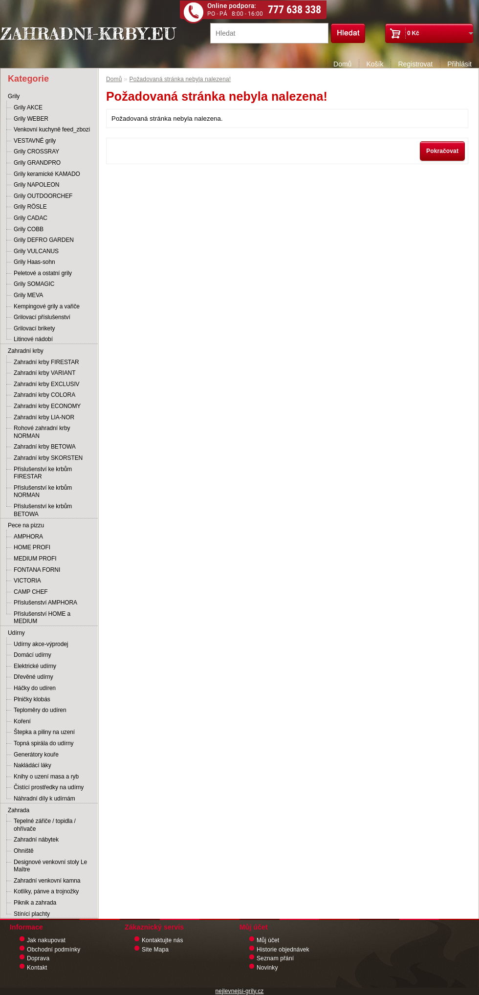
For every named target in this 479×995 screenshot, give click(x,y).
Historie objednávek (283, 949)
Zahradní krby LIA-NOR (44, 417)
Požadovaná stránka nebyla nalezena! (180, 79)
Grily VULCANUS (36, 251)
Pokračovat (442, 151)
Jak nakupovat (46, 940)
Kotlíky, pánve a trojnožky (46, 891)
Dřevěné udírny (33, 676)
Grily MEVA (28, 295)
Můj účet (268, 940)
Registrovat (415, 64)
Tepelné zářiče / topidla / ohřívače (45, 825)
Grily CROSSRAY (36, 151)
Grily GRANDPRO (37, 162)
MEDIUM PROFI (35, 558)
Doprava (38, 958)
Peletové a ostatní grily (43, 273)
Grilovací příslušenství (42, 317)
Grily (14, 96)
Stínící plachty (32, 913)
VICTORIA (27, 580)
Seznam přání (275, 958)
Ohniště (24, 850)
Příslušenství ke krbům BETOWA (43, 510)
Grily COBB (29, 229)
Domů (342, 64)
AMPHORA (28, 536)
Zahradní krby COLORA (44, 394)
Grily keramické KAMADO (47, 174)
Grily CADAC (30, 218)
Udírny (16, 632)
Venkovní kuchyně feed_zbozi (52, 129)
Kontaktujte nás (162, 940)
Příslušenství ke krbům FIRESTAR (43, 473)
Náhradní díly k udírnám (44, 798)
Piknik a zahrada (35, 902)
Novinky (267, 967)
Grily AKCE (28, 107)
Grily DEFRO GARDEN (44, 240)
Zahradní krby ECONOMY (47, 406)
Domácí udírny (32, 654)
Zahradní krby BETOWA (45, 446)
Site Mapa (155, 949)
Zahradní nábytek (36, 839)
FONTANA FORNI (37, 569)
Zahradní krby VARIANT (44, 372)
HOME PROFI (32, 547)
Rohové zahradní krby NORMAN (42, 432)
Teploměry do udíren (40, 710)
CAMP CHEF (31, 591)
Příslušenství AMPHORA (45, 602)
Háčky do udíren (35, 688)
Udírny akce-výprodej (41, 644)
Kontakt (37, 967)
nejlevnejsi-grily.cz (240, 991)
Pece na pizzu (26, 525)
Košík (374, 64)
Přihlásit (459, 64)
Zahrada (18, 810)
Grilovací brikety (34, 328)
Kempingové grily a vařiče (47, 306)
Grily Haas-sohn (34, 262)
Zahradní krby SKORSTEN (48, 457)
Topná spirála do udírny (43, 743)
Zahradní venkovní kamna (47, 880)
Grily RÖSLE (30, 206)
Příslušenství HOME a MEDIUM (42, 617)
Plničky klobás (32, 699)
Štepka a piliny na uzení (44, 732)
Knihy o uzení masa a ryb (46, 776)
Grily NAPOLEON (36, 184)
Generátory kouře (36, 754)
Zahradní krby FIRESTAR (46, 362)
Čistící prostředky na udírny (49, 787)
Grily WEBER (31, 118)
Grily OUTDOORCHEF (43, 196)
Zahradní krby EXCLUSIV (47, 384)
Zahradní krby (26, 350)
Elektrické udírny (35, 666)
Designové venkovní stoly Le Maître (50, 866)
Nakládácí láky (32, 765)
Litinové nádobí (33, 339)
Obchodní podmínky (53, 949)
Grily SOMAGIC (34, 284)
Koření (22, 721)
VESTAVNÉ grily (35, 140)
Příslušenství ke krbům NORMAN (43, 491)
